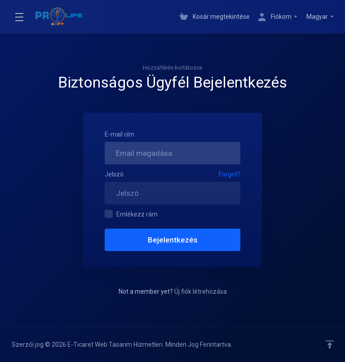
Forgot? (229, 174)
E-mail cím (119, 134)
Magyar (320, 16)
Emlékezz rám (131, 214)
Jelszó (114, 174)
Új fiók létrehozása (200, 291)
